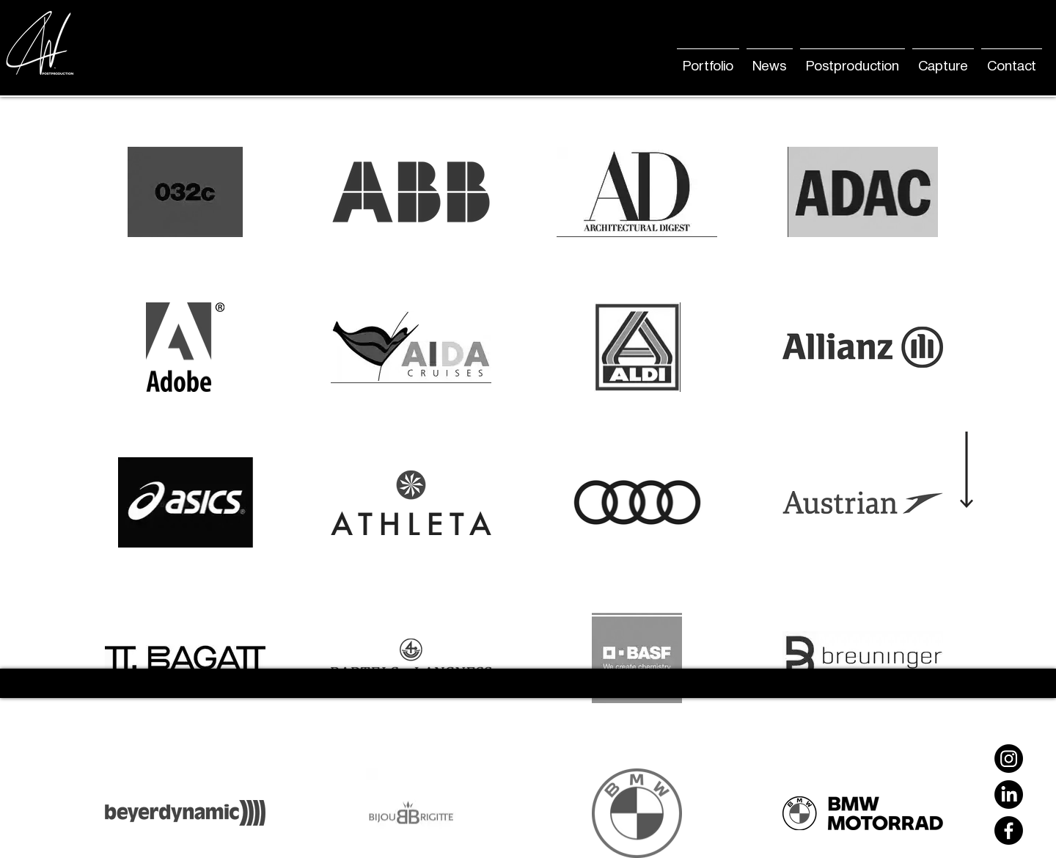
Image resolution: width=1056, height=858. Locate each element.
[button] (769, 59)
